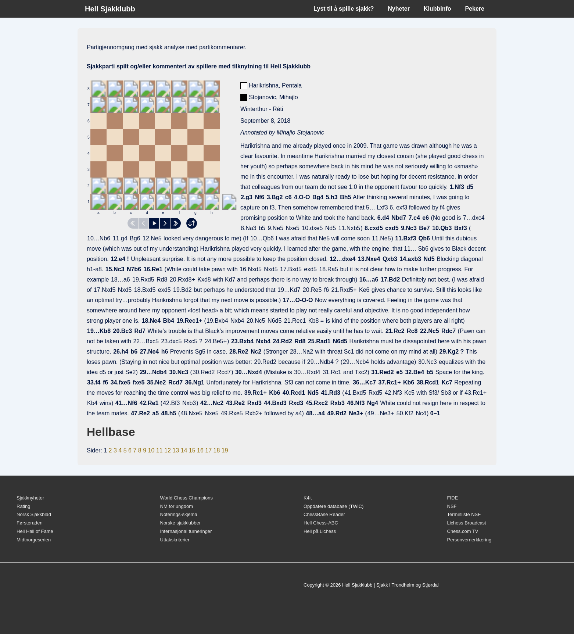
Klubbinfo (437, 9)
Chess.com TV (462, 531)
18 (216, 450)
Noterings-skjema (178, 514)
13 (175, 450)
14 (183, 450)
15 (192, 450)
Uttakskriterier (175, 539)
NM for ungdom (176, 506)
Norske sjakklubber (180, 523)
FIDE (452, 498)
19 (225, 450)
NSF (452, 506)
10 (151, 450)
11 (159, 450)
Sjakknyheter (30, 498)
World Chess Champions (186, 498)
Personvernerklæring (469, 539)
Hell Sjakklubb (110, 9)
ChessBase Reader (324, 514)
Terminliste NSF (464, 514)
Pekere (475, 9)
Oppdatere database (325, 506)
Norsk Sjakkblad (34, 514)
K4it (308, 498)
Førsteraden (30, 523)
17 (208, 450)
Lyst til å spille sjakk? (343, 9)
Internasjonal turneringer (186, 531)
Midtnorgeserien (34, 539)
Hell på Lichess (320, 531)
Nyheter (399, 9)
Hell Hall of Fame (35, 531)
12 (167, 450)
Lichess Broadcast (466, 523)
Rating (24, 506)
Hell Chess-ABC (321, 523)
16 (200, 450)
